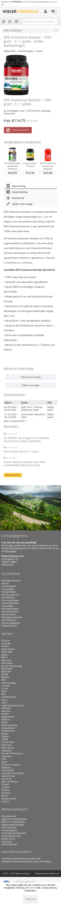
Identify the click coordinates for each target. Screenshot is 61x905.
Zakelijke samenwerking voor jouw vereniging (26, 861)
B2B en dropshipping (13, 821)
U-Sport (5, 787)
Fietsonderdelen (10, 603)
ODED (4, 739)
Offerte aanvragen (30, 385)
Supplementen (9, 625)
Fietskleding (7, 597)
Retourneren (8, 838)
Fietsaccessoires (10, 594)
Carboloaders (8, 586)
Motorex (5, 719)
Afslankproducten (11, 580)
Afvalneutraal (8, 816)
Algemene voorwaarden (14, 819)
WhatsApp (10, 551)
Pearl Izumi (7, 747)
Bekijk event (50, 409)
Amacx (5, 646)
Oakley (5, 736)
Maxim (5, 713)
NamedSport (8, 728)
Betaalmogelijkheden (12, 824)
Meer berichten (13, 475)
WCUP (4, 795)
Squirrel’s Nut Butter (12, 773)
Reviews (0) (15, 197)
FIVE (3, 694)
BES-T (4, 657)
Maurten (6, 711)
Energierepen (8, 591)
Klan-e (4, 699)
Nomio (5, 733)
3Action (5, 640)
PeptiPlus (6, 750)
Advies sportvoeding (31, 377)
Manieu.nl (54, 873)
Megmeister (7, 716)
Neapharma (7, 730)
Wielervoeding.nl (14, 809)
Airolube (6, 643)
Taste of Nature (9, 781)
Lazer (4, 702)
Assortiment (10, 573)
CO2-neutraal (8, 827)
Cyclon (5, 688)
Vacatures (6, 841)
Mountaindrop (9, 725)
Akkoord (30, 899)
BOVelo (5, 677)
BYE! (3, 680)
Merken (7, 633)
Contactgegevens (14, 535)
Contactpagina (9, 830)
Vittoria (5, 790)
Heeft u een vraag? (19, 203)
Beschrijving (15, 186)
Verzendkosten (9, 844)
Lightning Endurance (12, 705)
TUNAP (5, 784)
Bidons (5, 583)
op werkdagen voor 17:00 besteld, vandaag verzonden (27, 112)
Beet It (4, 654)
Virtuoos (5, 792)
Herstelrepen (8, 614)
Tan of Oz (6, 778)
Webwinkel (10, 51)
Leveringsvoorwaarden (13, 833)
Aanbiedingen (26, 51)
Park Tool (6, 745)
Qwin (4, 762)
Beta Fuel (6, 660)
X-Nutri (5, 801)
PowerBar (6, 756)
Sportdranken (8, 620)
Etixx (4, 691)
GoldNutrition (8, 697)
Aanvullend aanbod (16, 851)
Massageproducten (11, 617)
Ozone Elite (7, 742)
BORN (4, 674)
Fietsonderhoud (10, 600)
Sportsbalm (7, 770)
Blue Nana (7, 663)
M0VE (4, 722)
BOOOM (5, 671)
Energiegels (7, 589)
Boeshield (6, 668)
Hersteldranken (9, 611)
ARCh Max (7, 651)
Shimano (6, 767)
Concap (5, 685)
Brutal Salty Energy (11, 666)
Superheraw (8, 776)
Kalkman (6, 708)
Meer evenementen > (15, 421)
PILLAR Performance (12, 753)
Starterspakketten (11, 623)
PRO (3, 759)
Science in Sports (10, 764)
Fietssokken (7, 606)
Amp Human (8, 649)
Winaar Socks (8, 798)
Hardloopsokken (10, 608)
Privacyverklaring (10, 836)
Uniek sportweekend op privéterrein (21, 858)
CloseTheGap (8, 682)
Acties (39, 51)
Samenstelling (16, 192)
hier (11, 545)
